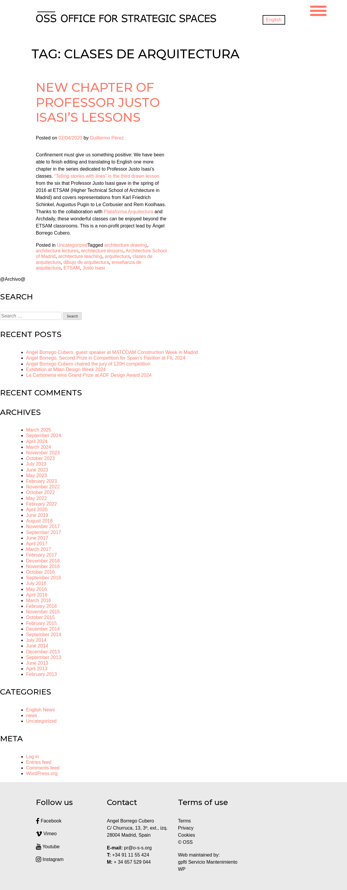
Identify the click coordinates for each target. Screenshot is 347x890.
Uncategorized (72, 245)
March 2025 (38, 429)
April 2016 (36, 594)
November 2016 (43, 566)
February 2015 (41, 623)
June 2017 (37, 538)
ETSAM (71, 267)
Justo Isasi (93, 267)
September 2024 (43, 435)
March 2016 (38, 600)
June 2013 (37, 663)
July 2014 (36, 640)
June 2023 (37, 469)
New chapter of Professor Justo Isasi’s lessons (98, 102)
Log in (32, 756)
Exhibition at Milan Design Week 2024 (66, 369)
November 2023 (43, 452)
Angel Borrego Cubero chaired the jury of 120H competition (88, 363)
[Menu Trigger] (318, 10)
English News (40, 709)
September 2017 (43, 532)
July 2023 (36, 463)
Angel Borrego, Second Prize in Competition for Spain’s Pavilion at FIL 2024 (105, 357)
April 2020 (36, 509)
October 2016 (40, 572)
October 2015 (40, 617)
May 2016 (36, 589)
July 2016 (36, 583)
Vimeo (46, 833)
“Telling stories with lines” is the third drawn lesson (106, 176)
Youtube (48, 846)
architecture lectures (57, 250)
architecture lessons (102, 250)
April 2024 (36, 441)
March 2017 (38, 549)
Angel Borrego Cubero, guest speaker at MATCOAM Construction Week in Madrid (112, 352)
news (31, 715)
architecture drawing (125, 245)
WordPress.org (41, 773)
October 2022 (40, 492)
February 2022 (41, 503)
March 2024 (38, 447)
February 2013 (41, 674)
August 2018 (39, 520)
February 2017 (41, 554)
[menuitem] (274, 20)
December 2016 (43, 560)
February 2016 (41, 606)
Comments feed (43, 767)
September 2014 (43, 634)
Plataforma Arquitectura (128, 211)
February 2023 (41, 481)
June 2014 (37, 645)
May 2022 (36, 498)
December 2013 (43, 651)
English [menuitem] (274, 19)
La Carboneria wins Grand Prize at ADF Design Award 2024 (89, 375)
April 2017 (36, 543)
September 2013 (43, 657)
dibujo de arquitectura (86, 262)
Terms (184, 820)
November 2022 (43, 486)
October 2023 (40, 458)
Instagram (50, 859)
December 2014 (43, 628)
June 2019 (37, 515)
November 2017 (43, 526)
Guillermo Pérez (107, 137)
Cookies (186, 835)
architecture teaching (80, 256)
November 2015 (43, 611)
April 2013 (36, 668)
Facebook (49, 820)
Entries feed (38, 762)
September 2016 (43, 577)
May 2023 (36, 475)
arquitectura (117, 256)
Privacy (185, 827)
